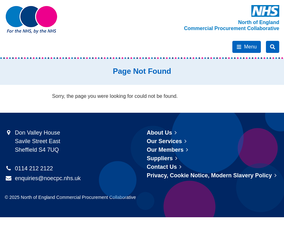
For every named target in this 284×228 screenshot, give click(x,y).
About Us (159, 133)
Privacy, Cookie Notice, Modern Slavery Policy (209, 175)
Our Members (165, 150)
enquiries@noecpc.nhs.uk (48, 178)
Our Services (164, 141)
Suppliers (160, 158)
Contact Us (162, 167)
